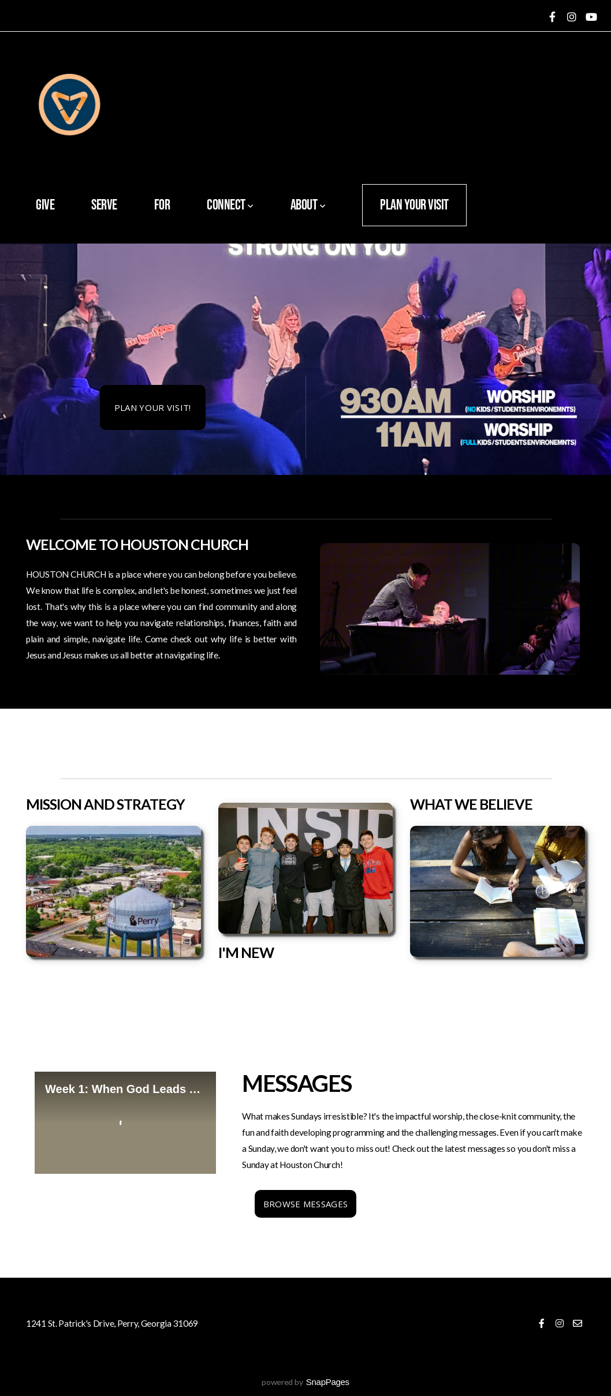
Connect (230, 205)
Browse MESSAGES (305, 1204)
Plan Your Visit (414, 205)
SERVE (104, 205)
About (308, 205)
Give (45, 205)
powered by (305, 1382)
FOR (162, 205)
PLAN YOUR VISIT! (152, 407)
